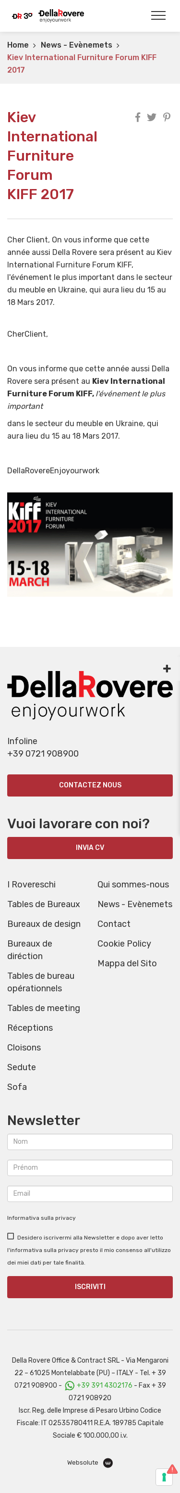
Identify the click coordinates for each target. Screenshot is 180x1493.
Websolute (90, 1463)
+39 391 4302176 (104, 1385)
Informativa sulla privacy (41, 1218)
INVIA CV (90, 848)
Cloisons (24, 1047)
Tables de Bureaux (43, 904)
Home (18, 45)
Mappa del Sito (127, 963)
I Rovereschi (31, 884)
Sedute (21, 1067)
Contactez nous (90, 785)
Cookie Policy (124, 943)
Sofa (17, 1087)
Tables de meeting (43, 1008)
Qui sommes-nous (133, 884)
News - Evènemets (76, 45)
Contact (114, 924)
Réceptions (30, 1028)
